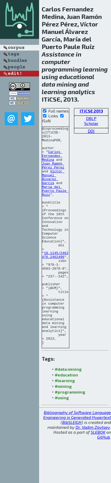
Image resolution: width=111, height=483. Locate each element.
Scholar (91, 123)
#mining (63, 429)
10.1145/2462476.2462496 (55, 280)
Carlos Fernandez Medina (52, 162)
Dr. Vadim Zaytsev (93, 470)
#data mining (68, 412)
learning (95, 69)
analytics (81, 91)
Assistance (58, 54)
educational (76, 76)
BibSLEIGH (72, 465)
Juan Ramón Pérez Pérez (53, 173)
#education (66, 418)
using (50, 76)
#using (62, 441)
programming (62, 69)
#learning (65, 424)
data (48, 84)
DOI (91, 130)
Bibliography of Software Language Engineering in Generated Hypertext (77, 458)
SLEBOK (98, 475)
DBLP (91, 118)
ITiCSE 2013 (91, 110)
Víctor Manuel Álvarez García (53, 187)
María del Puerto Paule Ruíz (55, 204)
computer (56, 61)
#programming (70, 435)
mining (67, 84)
